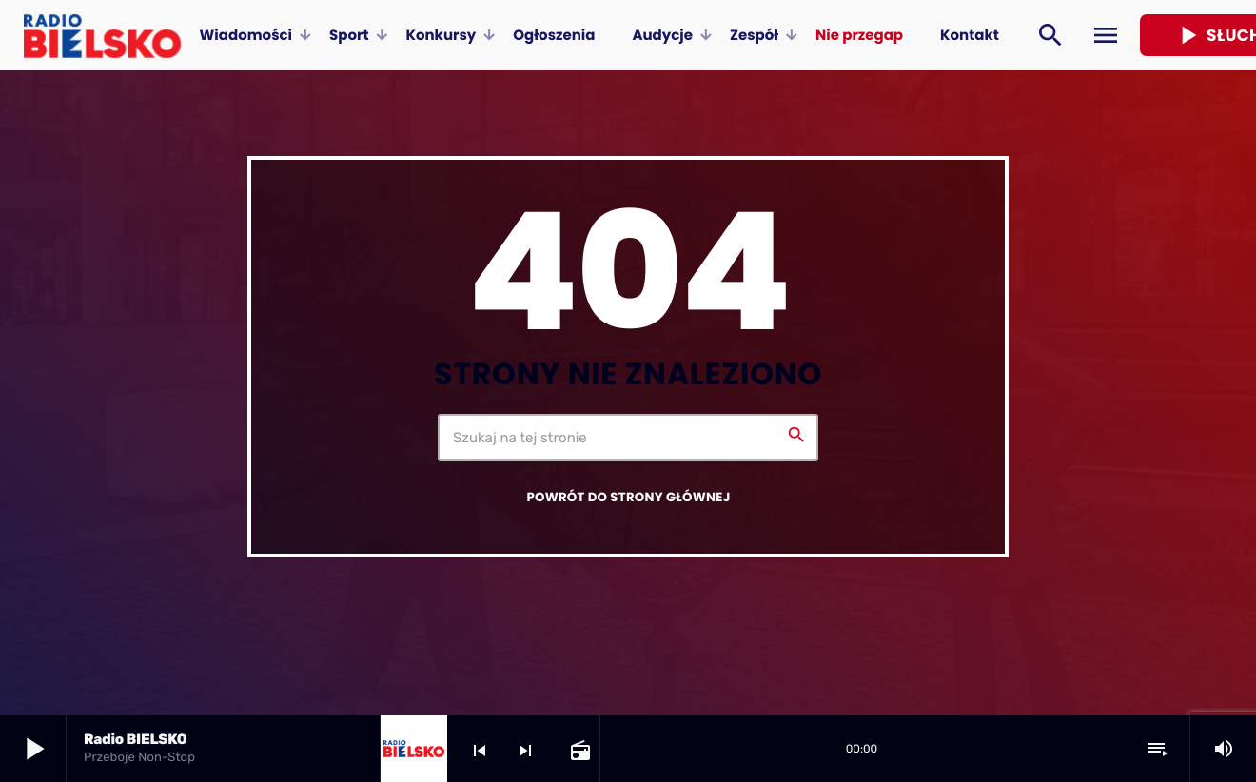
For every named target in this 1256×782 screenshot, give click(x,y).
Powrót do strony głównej (628, 497)
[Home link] (102, 35)
